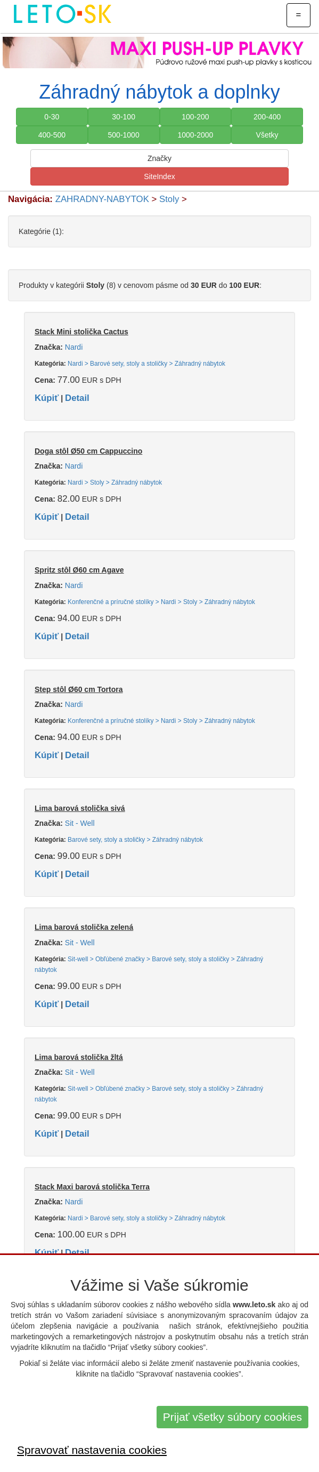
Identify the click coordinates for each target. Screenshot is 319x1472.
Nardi (74, 347)
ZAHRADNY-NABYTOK (102, 199)
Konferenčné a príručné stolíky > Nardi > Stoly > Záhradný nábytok (161, 602)
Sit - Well (80, 823)
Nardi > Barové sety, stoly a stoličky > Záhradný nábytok (146, 363)
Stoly (169, 199)
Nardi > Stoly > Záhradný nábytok (115, 482)
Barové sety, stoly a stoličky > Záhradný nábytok (135, 839)
